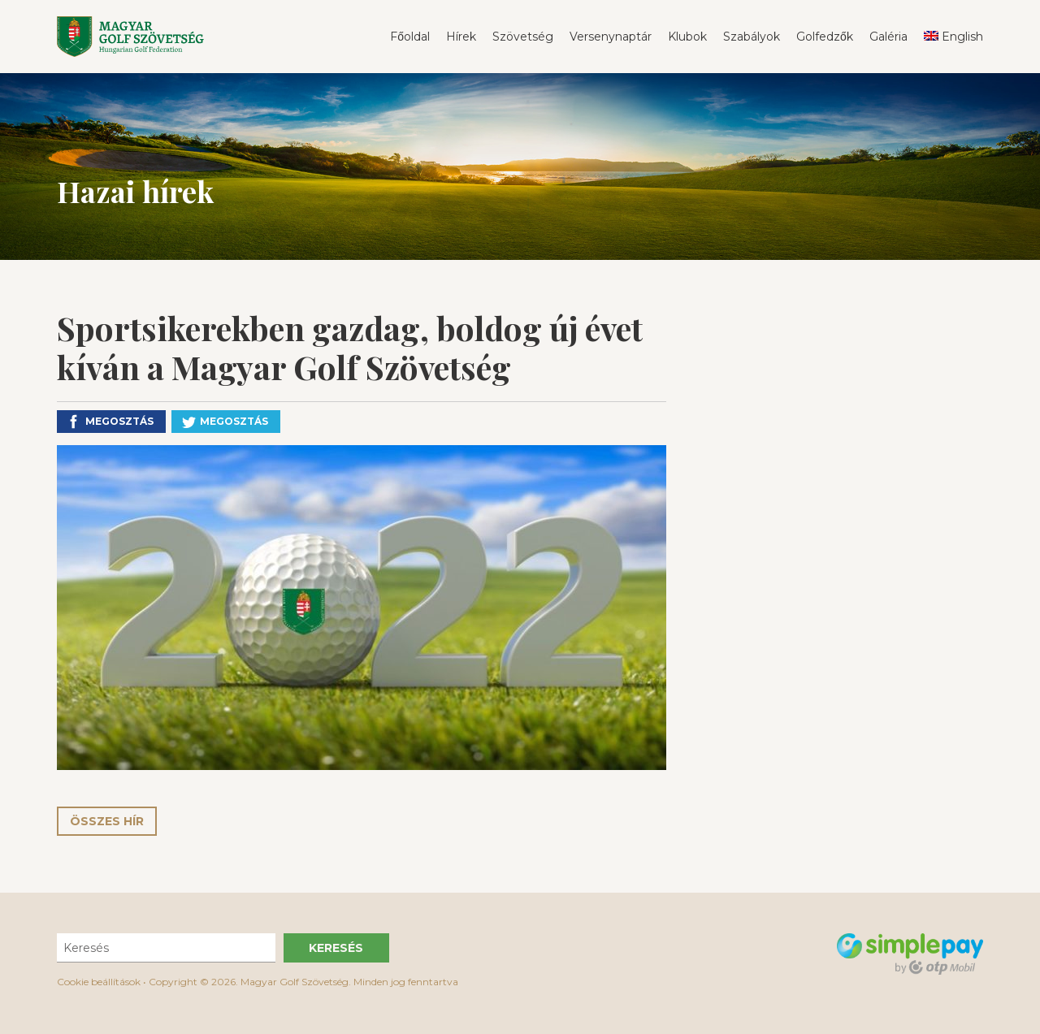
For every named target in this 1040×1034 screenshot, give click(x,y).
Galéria (888, 36)
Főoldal (410, 36)
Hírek (461, 36)
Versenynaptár (611, 36)
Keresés (336, 948)
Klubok (687, 36)
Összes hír (107, 821)
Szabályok (751, 36)
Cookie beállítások (99, 982)
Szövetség (522, 36)
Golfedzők (824, 36)
